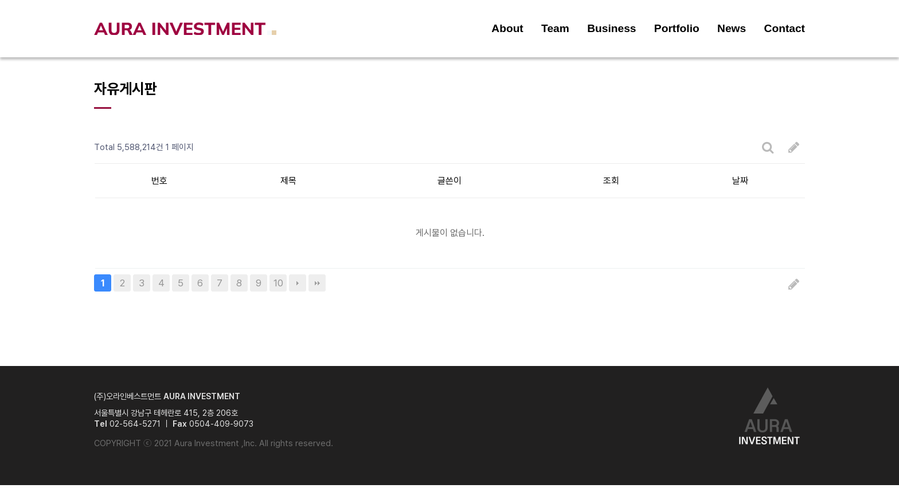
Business (611, 28)
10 (278, 283)
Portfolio (676, 28)
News (731, 28)
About (507, 28)
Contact (784, 28)
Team (555, 28)
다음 (297, 283)
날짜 (740, 180)
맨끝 (317, 283)
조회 (611, 180)
